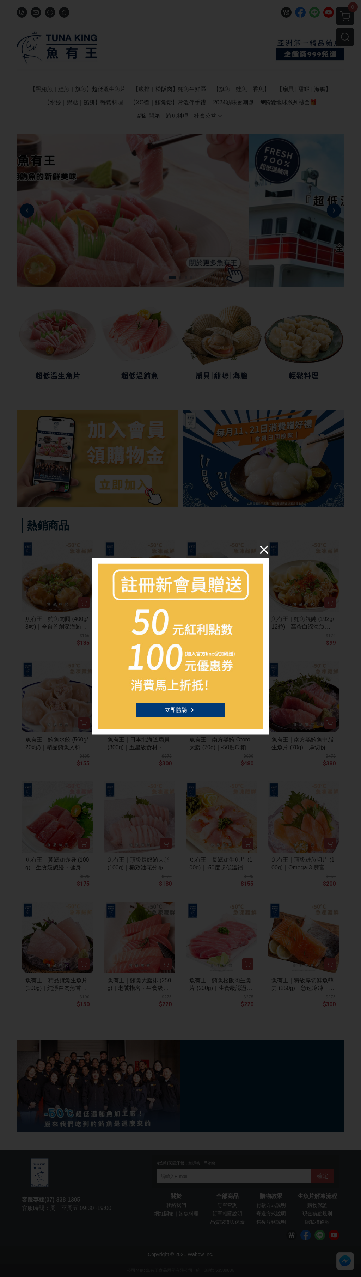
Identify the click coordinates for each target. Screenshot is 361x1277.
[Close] (264, 550)
